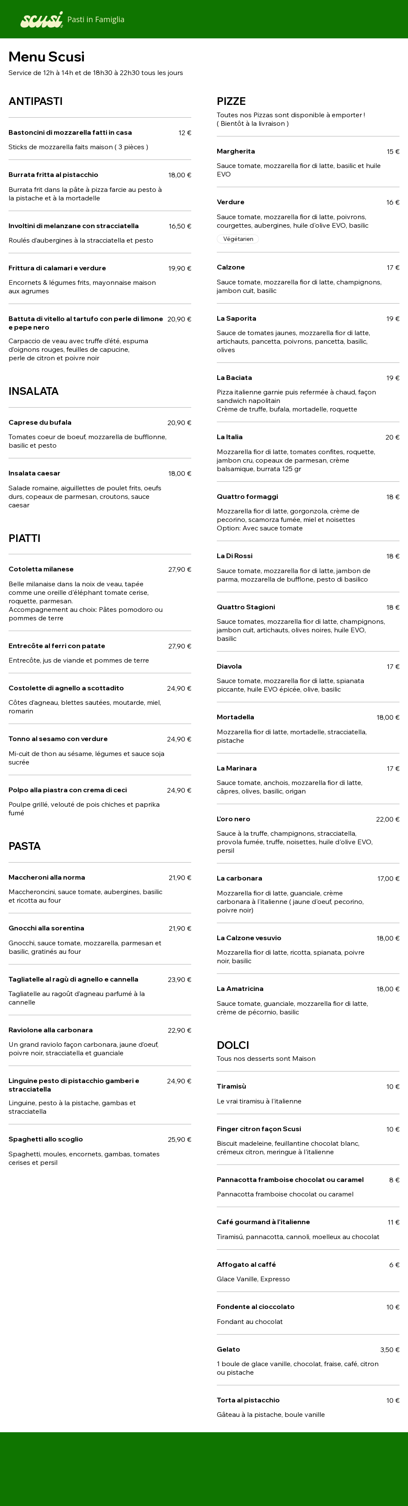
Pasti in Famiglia (96, 19)
